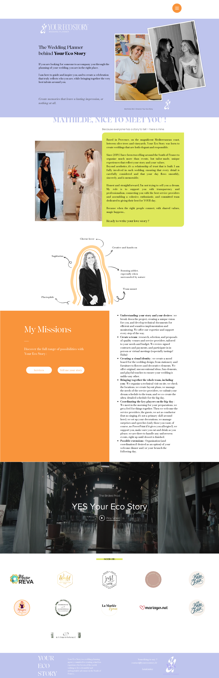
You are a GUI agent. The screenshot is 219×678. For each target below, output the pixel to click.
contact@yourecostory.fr (144, 662)
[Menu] (177, 8)
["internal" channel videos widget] (109, 508)
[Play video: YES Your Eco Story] (109, 518)
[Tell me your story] (71, 370)
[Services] (39, 370)
